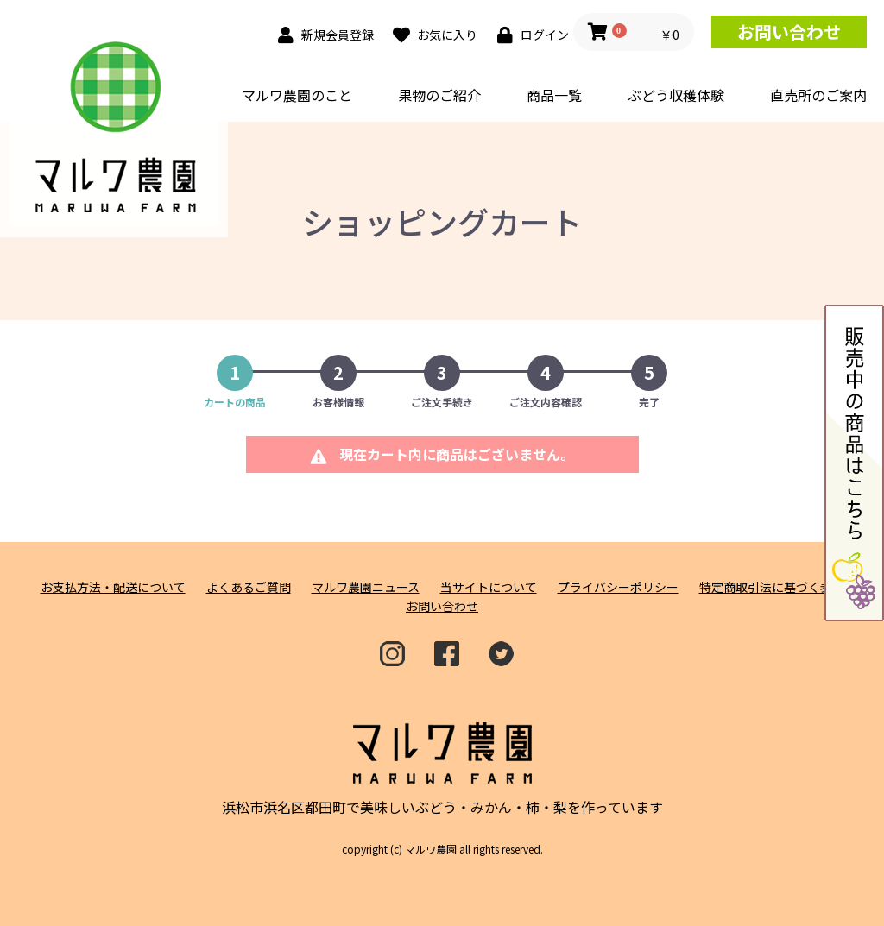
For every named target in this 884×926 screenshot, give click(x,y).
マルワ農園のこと (297, 95)
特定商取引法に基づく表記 (771, 587)
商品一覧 (554, 95)
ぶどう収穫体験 (676, 95)
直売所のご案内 (818, 95)
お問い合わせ (789, 31)
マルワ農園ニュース (366, 587)
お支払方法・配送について (113, 587)
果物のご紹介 (439, 95)
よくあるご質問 (248, 587)
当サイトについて (488, 587)
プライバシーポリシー (618, 587)
